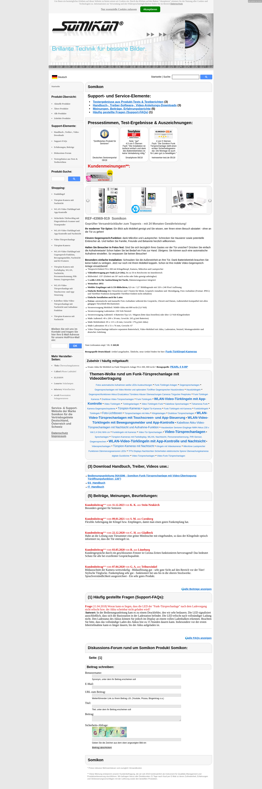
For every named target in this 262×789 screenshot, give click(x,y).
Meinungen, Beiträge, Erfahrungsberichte (122, 108)
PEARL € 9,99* (179, 366)
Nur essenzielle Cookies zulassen (119, 9)
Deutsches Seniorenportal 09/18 (105, 158)
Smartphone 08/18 (134, 157)
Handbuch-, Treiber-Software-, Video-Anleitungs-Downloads (135, 105)
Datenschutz (176, 4)
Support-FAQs (60, 141)
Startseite (156, 76)
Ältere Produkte (61, 108)
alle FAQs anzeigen (200, 637)
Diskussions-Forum (62, 153)
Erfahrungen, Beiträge (64, 147)
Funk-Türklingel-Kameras (181, 351)
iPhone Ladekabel (65, 371)
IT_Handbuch (96, 486)
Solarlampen (63, 383)
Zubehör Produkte (62, 118)
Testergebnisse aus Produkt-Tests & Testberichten (128, 101)
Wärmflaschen (64, 389)
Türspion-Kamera (62, 245)
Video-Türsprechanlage (64, 239)
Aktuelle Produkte (62, 104)
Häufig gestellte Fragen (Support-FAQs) (120, 112)
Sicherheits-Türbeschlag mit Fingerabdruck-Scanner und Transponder (66, 221)
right (210, 200)
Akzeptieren (150, 9)
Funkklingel (59, 194)
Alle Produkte (60, 113)
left (87, 200)
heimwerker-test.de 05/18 (163, 157)
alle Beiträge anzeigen (198, 588)
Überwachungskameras (66, 365)
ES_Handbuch (96, 482)
